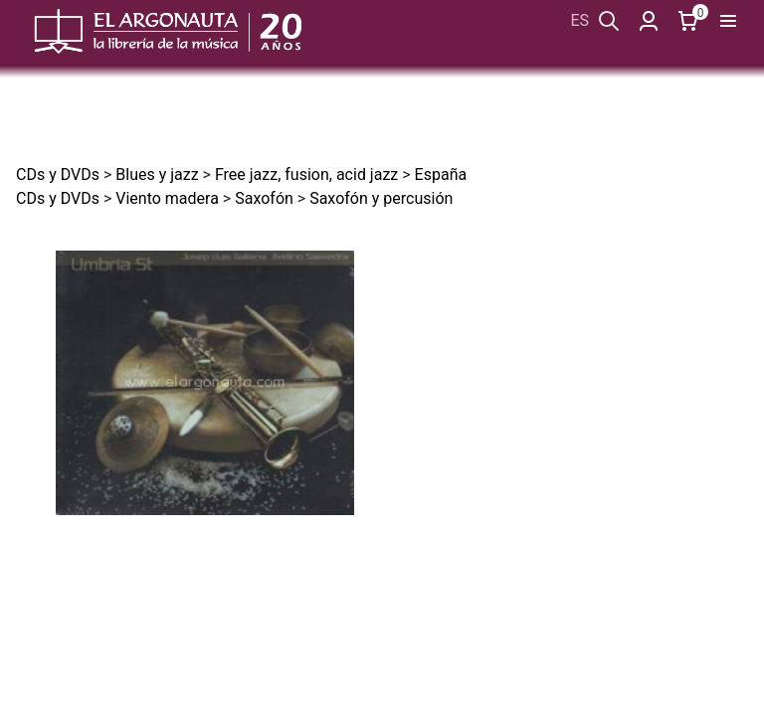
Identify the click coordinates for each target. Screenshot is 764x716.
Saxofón (264, 198)
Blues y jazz (156, 174)
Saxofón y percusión (381, 198)
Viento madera (167, 198)
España (441, 174)
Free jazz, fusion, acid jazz (306, 174)
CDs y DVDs (57, 174)
